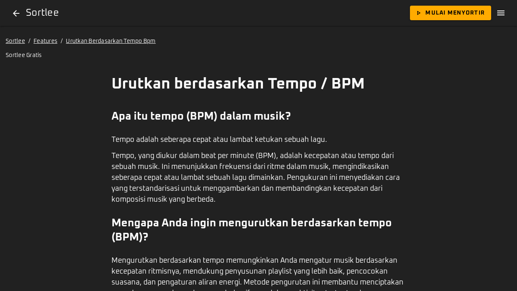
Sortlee (15, 41)
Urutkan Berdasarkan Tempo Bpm (111, 41)
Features (45, 41)
